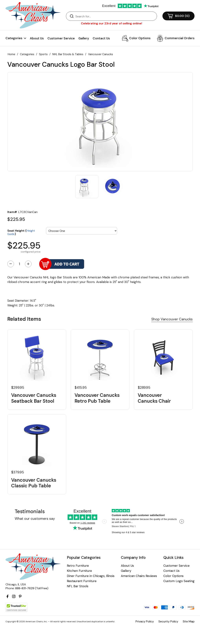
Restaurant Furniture (82, 581)
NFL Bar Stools (77, 586)
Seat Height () (21, 232)
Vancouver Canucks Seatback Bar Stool (33, 398)
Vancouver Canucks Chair (154, 398)
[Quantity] (19, 264)
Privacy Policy (145, 621)
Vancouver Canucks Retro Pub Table (97, 398)
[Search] (115, 16)
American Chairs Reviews (139, 576)
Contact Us (101, 38)
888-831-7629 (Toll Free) (31, 588)
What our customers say (35, 518)
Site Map (189, 621)
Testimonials (30, 511)
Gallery (83, 38)
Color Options (140, 38)
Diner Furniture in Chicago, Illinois (90, 576)
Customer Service (61, 38)
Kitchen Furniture (79, 570)
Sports (43, 54)
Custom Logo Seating (179, 581)
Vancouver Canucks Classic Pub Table (33, 483)
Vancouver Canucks (100, 54)
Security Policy (168, 621)
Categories (27, 54)
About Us (37, 38)
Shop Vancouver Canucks (172, 319)
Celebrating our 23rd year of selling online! (111, 23)
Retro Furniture (78, 565)
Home (11, 54)
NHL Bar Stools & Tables (67, 54)
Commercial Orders (180, 38)
